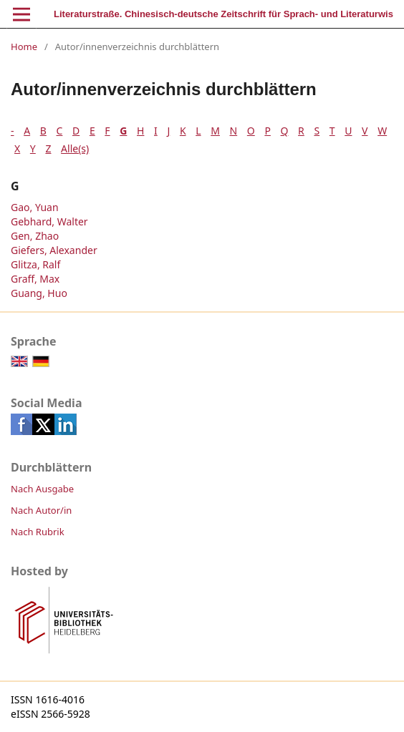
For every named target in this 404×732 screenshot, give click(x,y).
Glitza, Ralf (35, 264)
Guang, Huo (39, 293)
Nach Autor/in (41, 510)
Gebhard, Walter (49, 221)
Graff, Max (35, 279)
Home (24, 46)
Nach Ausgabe (42, 488)
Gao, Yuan (35, 207)
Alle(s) (75, 148)
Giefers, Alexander (54, 250)
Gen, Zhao (35, 236)
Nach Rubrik (37, 531)
